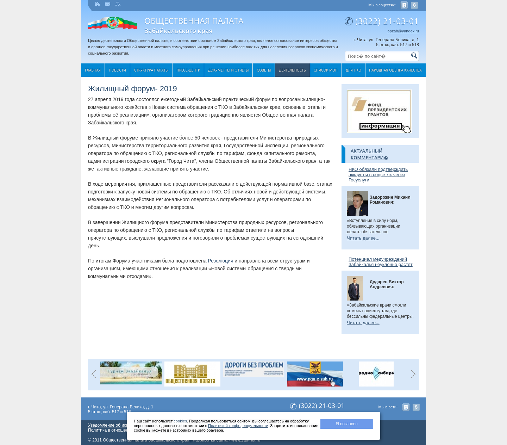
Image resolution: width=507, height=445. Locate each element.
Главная (93, 70)
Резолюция (220, 261)
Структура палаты (151, 70)
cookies (180, 421)
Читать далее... (363, 238)
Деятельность (292, 70)
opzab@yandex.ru (403, 31)
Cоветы (264, 70)
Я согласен (347, 423)
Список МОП (326, 70)
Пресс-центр (188, 70)
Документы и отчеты (228, 70)
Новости (117, 70)
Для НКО (353, 70)
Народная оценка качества (395, 70)
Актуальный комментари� (369, 154)
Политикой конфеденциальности (238, 426)
